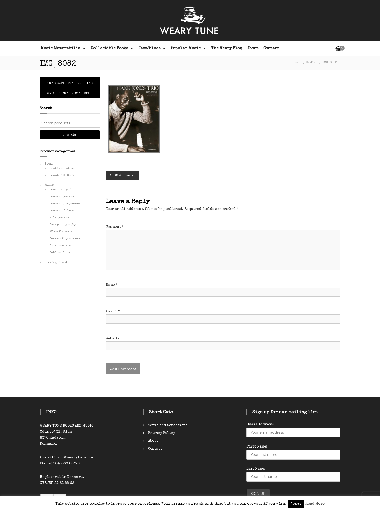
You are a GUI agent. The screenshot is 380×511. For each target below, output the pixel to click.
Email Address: (260, 424)
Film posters (59, 217)
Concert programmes (65, 203)
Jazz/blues (152, 49)
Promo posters (60, 245)
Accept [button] (296, 504)
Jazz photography (63, 224)
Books (49, 164)
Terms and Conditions (167, 425)
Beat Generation (62, 168)
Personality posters (65, 238)
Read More (315, 504)
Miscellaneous (61, 231)
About (252, 49)
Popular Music (188, 49)
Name (112, 285)
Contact (271, 49)
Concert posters (62, 196)
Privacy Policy (161, 433)
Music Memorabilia (63, 49)
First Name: (256, 447)
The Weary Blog (226, 49)
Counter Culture (62, 175)
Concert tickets (62, 210)
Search (69, 135)
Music (49, 185)
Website (113, 338)
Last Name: (255, 469)
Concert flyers (61, 189)
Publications (60, 252)
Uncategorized (56, 262)
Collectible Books (112, 49)
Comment (115, 227)
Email (113, 311)
